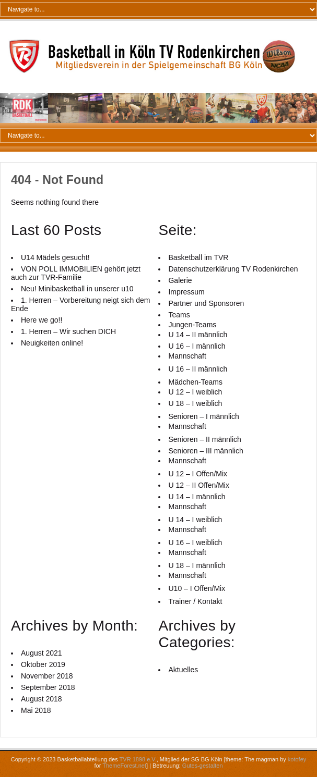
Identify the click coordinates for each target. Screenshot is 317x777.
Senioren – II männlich (204, 439)
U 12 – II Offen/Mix (198, 485)
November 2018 (47, 676)
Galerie (180, 280)
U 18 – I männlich (196, 565)
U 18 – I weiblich (195, 403)
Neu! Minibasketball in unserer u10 (77, 289)
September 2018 (48, 687)
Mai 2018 (36, 710)
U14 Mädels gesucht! (55, 257)
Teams (179, 315)
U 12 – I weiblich (195, 392)
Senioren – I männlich (203, 416)
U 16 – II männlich (197, 369)
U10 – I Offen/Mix (196, 588)
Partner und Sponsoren (206, 303)
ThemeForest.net (124, 765)
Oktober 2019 (43, 664)
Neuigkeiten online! (52, 343)
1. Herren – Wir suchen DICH (68, 331)
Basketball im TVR (198, 257)
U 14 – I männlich (196, 496)
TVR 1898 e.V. (138, 759)
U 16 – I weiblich (195, 542)
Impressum (186, 292)
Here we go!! (41, 320)
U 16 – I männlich (196, 346)
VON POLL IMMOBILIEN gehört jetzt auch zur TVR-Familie (75, 273)
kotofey (297, 759)
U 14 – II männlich (197, 334)
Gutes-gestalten (202, 765)
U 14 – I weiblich (195, 519)
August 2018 (41, 699)
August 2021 (41, 653)
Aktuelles (183, 669)
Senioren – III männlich (205, 451)
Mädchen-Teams (195, 382)
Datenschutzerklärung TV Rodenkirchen (233, 269)
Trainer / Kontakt (195, 601)
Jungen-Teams (192, 324)
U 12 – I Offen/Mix (197, 474)
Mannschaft (187, 356)
